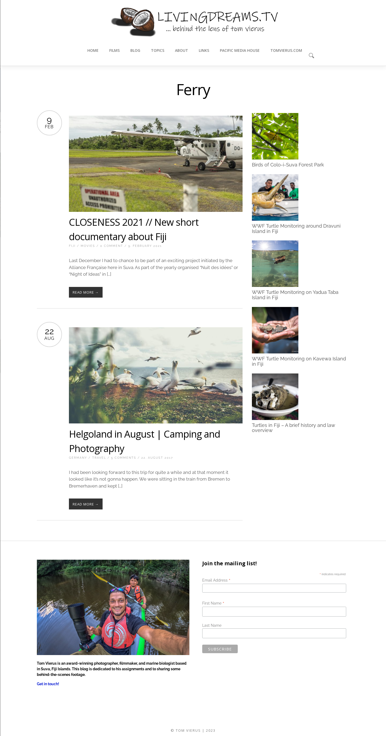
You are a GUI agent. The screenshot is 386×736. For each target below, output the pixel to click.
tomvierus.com (286, 50)
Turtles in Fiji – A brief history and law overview (293, 427)
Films (114, 50)
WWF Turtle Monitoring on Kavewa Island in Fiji (299, 361)
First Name (213, 603)
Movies (88, 246)
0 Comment (111, 246)
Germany (78, 457)
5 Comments (123, 457)
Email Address (216, 580)
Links (204, 50)
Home (93, 50)
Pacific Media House (240, 50)
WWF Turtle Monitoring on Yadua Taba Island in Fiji (295, 294)
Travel (99, 457)
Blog (135, 50)
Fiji (72, 246)
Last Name (211, 625)
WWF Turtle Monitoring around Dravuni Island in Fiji (296, 228)
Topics (157, 50)
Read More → (86, 292)
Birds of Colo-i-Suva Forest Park (288, 165)
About (181, 50)
